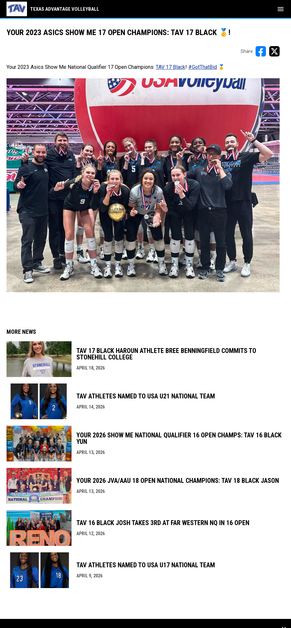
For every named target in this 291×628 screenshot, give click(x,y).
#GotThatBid (202, 67)
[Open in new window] (143, 185)
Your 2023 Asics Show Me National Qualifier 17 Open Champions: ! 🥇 (116, 67)
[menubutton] (280, 9)
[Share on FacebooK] (261, 51)
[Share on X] (274, 51)
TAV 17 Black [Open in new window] (170, 67)
